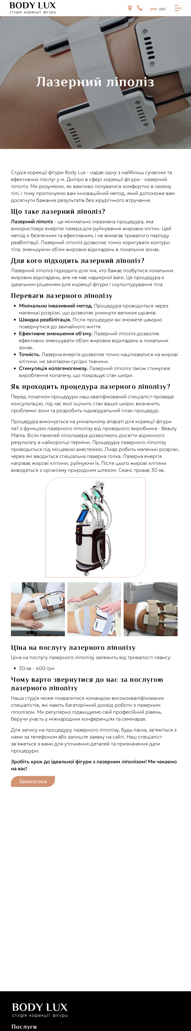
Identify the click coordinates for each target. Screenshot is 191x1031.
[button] (39, 609)
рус (162, 8)
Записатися (33, 781)
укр (153, 8)
